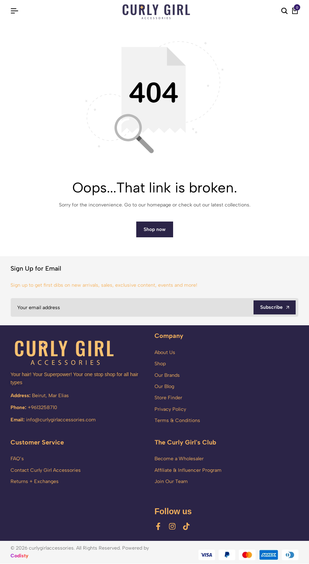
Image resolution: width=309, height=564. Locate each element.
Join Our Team (171, 482)
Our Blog (164, 387)
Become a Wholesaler (179, 459)
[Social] (158, 527)
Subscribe (274, 308)
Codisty (19, 556)
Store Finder (168, 398)
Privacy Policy (170, 410)
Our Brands (167, 376)
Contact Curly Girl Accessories (46, 471)
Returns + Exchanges (35, 482)
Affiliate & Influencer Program (188, 471)
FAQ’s (17, 459)
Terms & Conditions (177, 421)
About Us (164, 353)
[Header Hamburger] (14, 11)
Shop (160, 364)
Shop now (155, 230)
